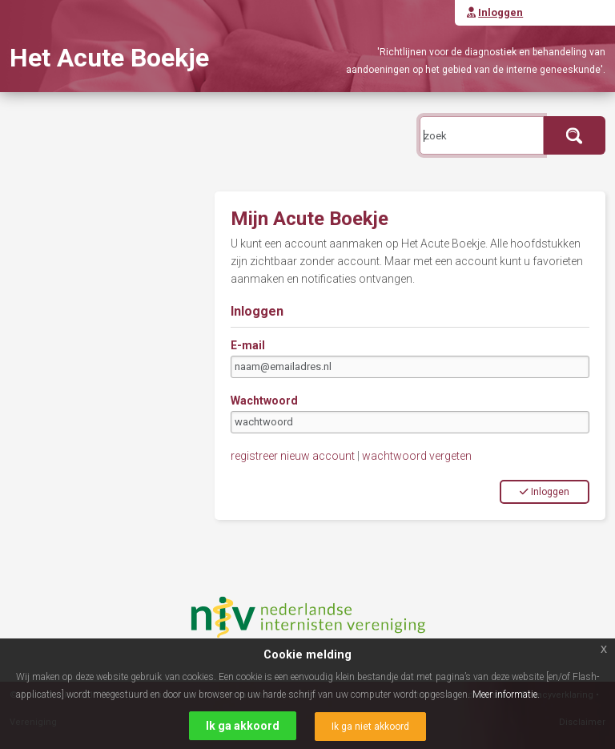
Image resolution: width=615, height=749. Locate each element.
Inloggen (544, 491)
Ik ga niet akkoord (370, 726)
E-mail (248, 345)
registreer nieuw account (293, 455)
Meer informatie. (506, 694)
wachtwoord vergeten (417, 455)
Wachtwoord (264, 400)
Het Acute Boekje (109, 57)
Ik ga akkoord (242, 725)
